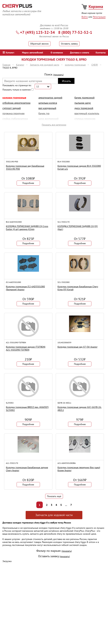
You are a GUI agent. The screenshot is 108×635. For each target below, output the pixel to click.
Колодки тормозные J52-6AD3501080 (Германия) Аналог (25, 288)
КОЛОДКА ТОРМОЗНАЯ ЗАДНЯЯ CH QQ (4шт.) (78, 228)
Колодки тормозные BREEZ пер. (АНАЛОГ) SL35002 (27, 409)
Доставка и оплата (79, 52)
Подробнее (28, 183)
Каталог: (8, 52)
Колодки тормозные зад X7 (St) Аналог (77, 346)
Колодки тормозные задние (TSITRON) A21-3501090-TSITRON (25, 348)
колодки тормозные (14, 97)
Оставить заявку (69, 43)
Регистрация (99, 16)
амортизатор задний (50, 97)
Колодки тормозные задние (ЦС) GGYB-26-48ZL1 (80, 409)
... (66, 504)
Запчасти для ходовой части (54, 515)
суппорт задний (11, 108)
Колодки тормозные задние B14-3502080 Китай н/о (79, 167)
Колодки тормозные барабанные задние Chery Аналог (27, 469)
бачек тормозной (84, 97)
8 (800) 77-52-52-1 (75, 32)
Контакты (101, 52)
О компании (57, 52)
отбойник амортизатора (16, 102)
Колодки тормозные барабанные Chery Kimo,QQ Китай (78, 288)
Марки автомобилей (32, 52)
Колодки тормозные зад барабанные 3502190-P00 (25, 167)
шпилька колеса (47, 102)
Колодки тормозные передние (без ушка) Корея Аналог (79, 469)
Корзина (96, 6)
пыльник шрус (82, 102)
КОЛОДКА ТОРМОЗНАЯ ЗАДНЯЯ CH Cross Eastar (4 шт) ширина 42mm (27, 228)
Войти (85, 16)
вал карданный (47, 108)
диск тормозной (83, 108)
